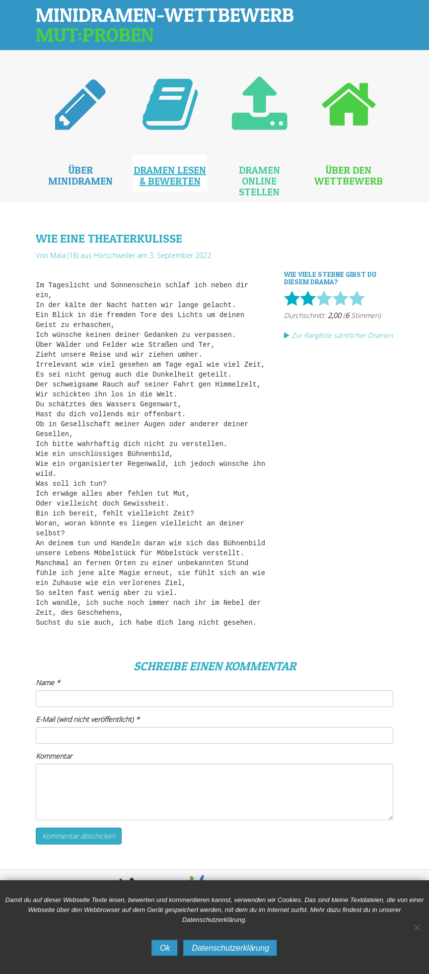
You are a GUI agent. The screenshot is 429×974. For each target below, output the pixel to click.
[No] (417, 927)
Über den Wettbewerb (348, 175)
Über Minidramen (80, 175)
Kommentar (54, 756)
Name (48, 682)
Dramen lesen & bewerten (170, 175)
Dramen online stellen (259, 181)
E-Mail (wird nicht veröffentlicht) (88, 719)
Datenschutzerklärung (230, 948)
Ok (165, 948)
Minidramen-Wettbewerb (165, 24)
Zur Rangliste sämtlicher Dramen (338, 335)
